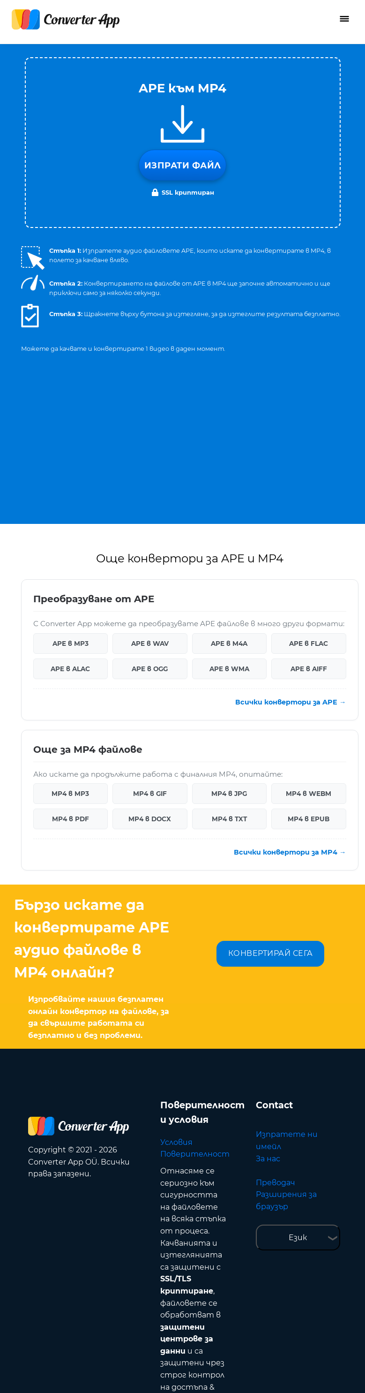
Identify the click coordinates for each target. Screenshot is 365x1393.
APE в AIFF (309, 533)
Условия (176, 1006)
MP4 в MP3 (70, 657)
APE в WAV (150, 507)
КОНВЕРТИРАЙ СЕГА (270, 817)
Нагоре (322, 1375)
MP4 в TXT (229, 683)
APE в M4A (229, 507)
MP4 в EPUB (308, 683)
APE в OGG (150, 533)
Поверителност (195, 1018)
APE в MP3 (70, 507)
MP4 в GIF (150, 657)
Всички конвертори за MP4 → (290, 716)
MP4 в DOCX (149, 683)
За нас (268, 1022)
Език (298, 1101)
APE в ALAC (70, 533)
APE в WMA (229, 533)
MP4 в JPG (229, 657)
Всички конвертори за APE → (290, 566)
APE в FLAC (308, 507)
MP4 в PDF (70, 683)
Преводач (275, 1046)
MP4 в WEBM (308, 657)
